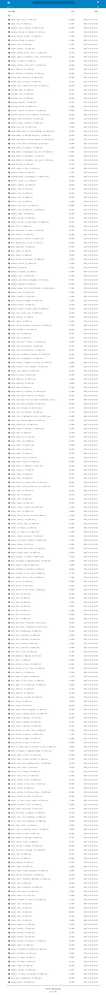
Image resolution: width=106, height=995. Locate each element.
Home (8, 6)
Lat (12, 6)
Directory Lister (56, 988)
